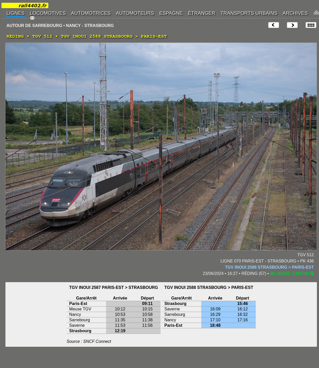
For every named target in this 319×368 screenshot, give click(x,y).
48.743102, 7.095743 (289, 273)
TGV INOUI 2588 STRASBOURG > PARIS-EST (269, 267)
